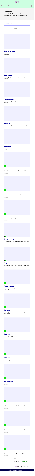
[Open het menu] (3, 2)
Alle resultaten (7, 23)
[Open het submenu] (32, 6)
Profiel (12, 23)
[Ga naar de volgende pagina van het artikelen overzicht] (24, 31)
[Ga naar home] (17, 2)
